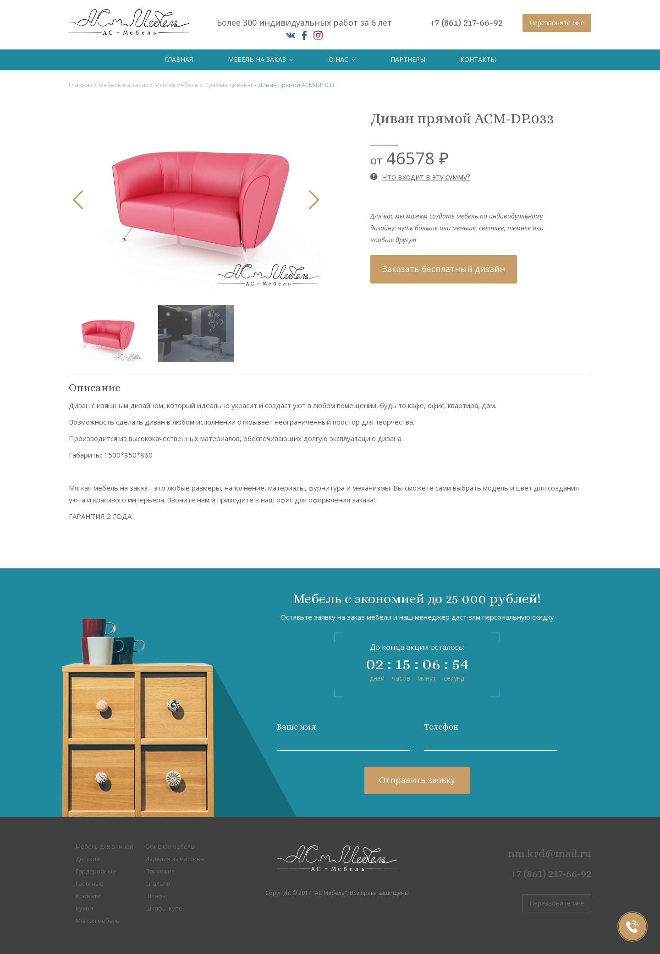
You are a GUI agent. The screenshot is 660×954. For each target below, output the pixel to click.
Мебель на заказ (260, 59)
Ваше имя (296, 726)
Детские (88, 859)
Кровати (88, 896)
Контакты (478, 59)
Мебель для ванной (104, 846)
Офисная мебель (169, 846)
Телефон (441, 726)
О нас (342, 59)
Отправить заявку (417, 779)
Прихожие (160, 871)
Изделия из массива (174, 859)
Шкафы (156, 896)
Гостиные (90, 883)
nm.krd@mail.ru (549, 853)
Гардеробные (96, 871)
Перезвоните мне (556, 22)
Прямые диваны (228, 85)
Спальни (157, 883)
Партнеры (407, 59)
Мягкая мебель (177, 85)
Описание (95, 387)
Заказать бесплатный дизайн (443, 268)
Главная (178, 59)
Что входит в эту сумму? (420, 177)
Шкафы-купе (163, 908)
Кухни (84, 908)
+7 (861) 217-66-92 (466, 22)
